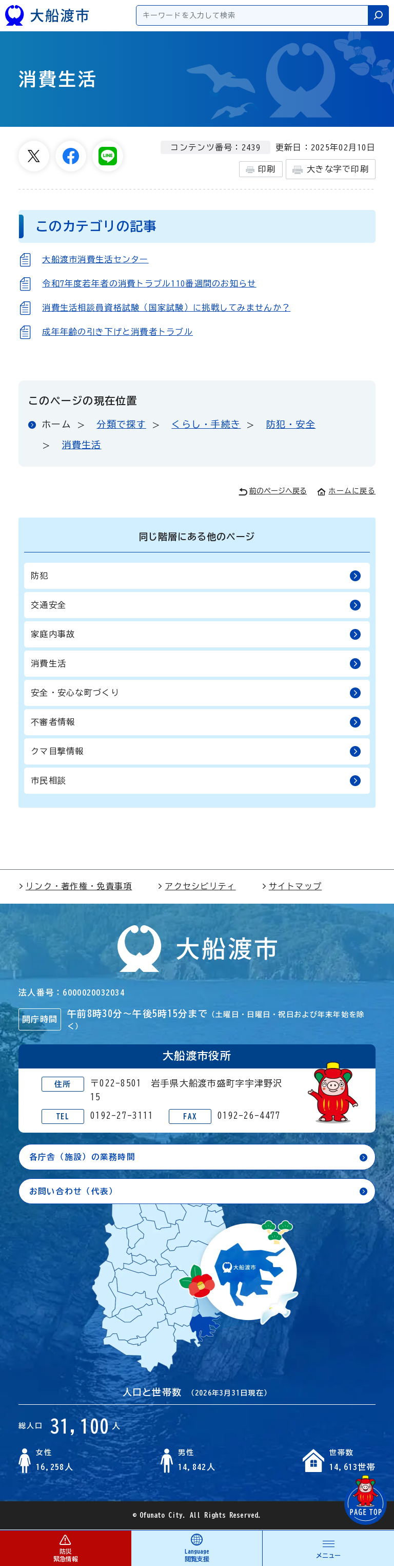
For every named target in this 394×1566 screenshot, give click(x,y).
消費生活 (82, 444)
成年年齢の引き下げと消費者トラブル (117, 332)
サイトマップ (292, 886)
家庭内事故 (196, 634)
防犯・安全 (291, 424)
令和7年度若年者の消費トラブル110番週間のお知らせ (149, 283)
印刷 (261, 169)
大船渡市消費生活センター (95, 259)
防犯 (196, 575)
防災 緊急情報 (65, 1548)
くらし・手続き (206, 424)
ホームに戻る (346, 490)
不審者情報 (196, 722)
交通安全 (196, 605)
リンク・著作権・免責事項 (75, 886)
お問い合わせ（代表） (73, 1191)
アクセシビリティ (196, 886)
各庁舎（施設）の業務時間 (82, 1157)
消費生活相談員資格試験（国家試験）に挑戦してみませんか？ (166, 307)
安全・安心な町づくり (196, 692)
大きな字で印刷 (330, 169)
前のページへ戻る (273, 491)
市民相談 (196, 780)
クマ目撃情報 (196, 751)
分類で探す (121, 424)
